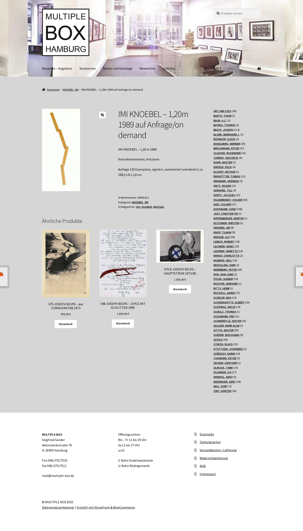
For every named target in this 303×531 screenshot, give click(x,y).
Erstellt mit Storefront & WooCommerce (106, 507)
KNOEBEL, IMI (70, 89)
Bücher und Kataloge (117, 68)
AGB (203, 466)
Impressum (208, 474)
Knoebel (147, 207)
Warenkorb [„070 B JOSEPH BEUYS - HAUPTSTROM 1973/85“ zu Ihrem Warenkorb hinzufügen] (180, 289)
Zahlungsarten (210, 442)
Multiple (158, 207)
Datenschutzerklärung (58, 507)
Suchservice (87, 68)
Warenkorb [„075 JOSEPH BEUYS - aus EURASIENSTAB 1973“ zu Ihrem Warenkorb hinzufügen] (66, 324)
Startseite (53, 89)
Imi (138, 207)
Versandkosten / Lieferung (218, 450)
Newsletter (148, 68)
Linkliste (169, 68)
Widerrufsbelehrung (214, 458)
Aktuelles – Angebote (57, 68)
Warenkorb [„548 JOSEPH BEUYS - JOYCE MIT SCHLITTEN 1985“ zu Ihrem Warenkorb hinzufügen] (123, 323)
